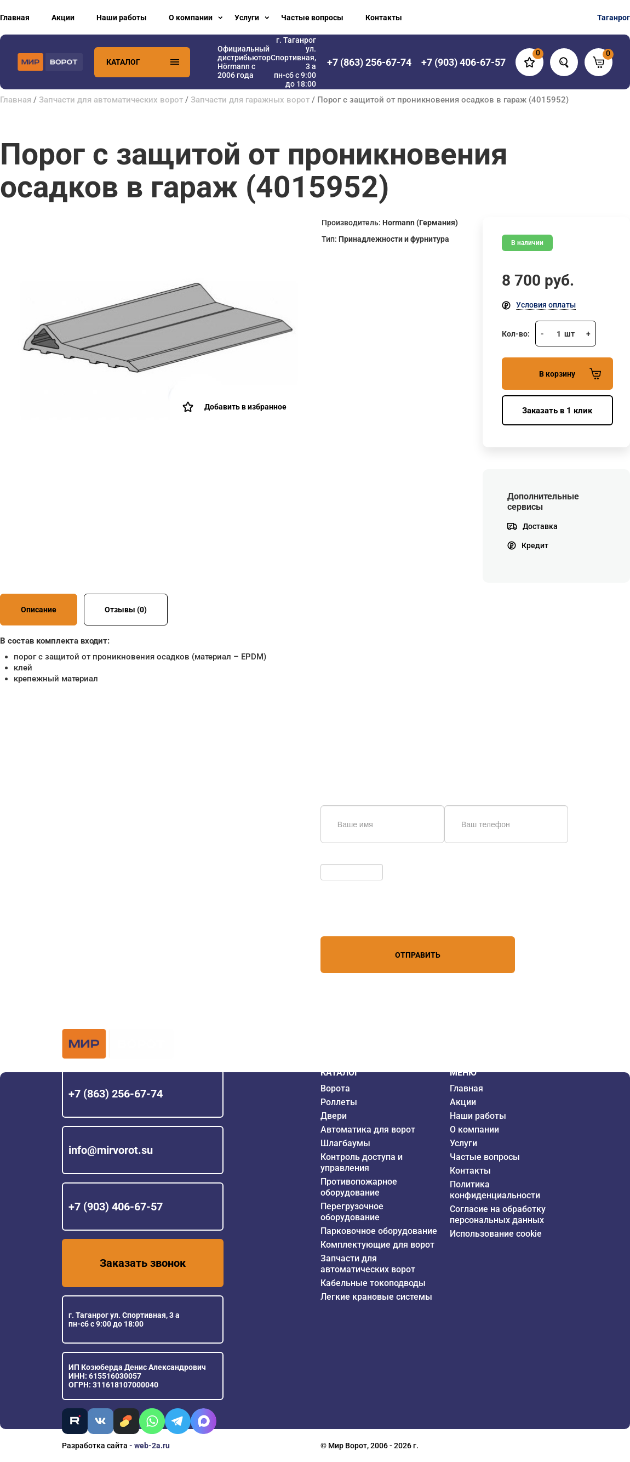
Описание (38, 609)
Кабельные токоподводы (373, 1283)
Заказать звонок (143, 1263)
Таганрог (613, 17)
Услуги (246, 17)
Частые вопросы (312, 17)
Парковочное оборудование (378, 1231)
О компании (191, 17)
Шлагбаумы (345, 1143)
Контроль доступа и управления (361, 1162)
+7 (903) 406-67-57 (115, 1206)
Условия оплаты (546, 304)
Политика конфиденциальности (495, 1190)
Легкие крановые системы (376, 1297)
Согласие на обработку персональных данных (498, 1214)
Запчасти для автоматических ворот (111, 100)
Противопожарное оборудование (358, 1187)
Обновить (341, 858)
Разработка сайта (95, 1445)
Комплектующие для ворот (377, 1244)
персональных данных (361, 915)
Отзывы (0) (126, 609)
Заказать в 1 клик (557, 411)
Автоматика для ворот (367, 1129)
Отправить (417, 955)
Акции (63, 17)
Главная (15, 17)
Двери (333, 1116)
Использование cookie (496, 1233)
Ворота (335, 1088)
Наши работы (121, 17)
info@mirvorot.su (110, 1150)
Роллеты (338, 1102)
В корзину (570, 373)
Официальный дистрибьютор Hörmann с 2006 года (244, 61)
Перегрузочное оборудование (351, 1211)
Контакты (383, 17)
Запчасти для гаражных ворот (250, 100)
